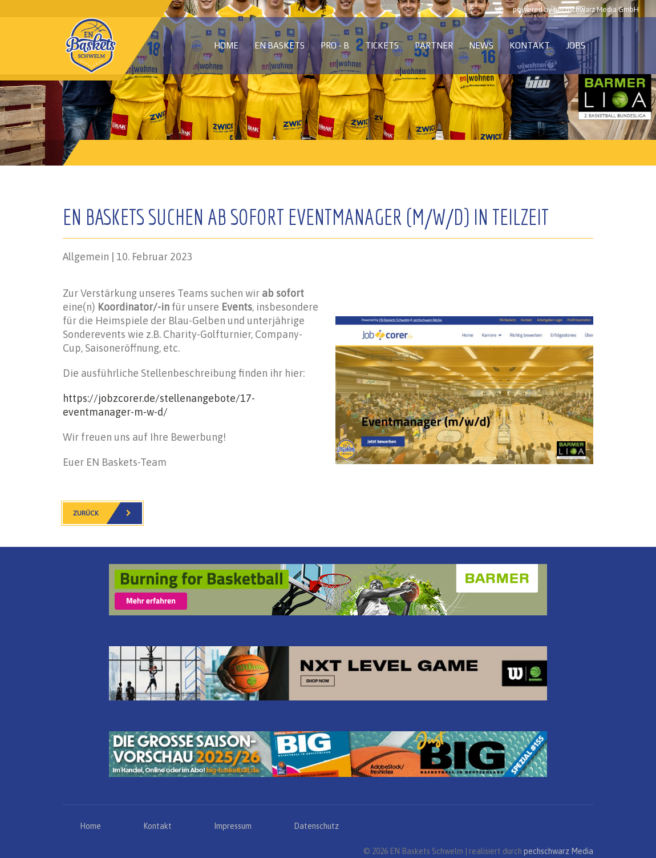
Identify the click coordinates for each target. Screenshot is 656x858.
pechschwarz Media (558, 851)
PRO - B (335, 45)
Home (226, 45)
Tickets (382, 45)
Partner (434, 45)
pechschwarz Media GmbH (596, 9)
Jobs (575, 45)
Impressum (233, 826)
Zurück (107, 513)
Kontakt (529, 45)
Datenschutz (316, 826)
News (481, 45)
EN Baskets (279, 45)
